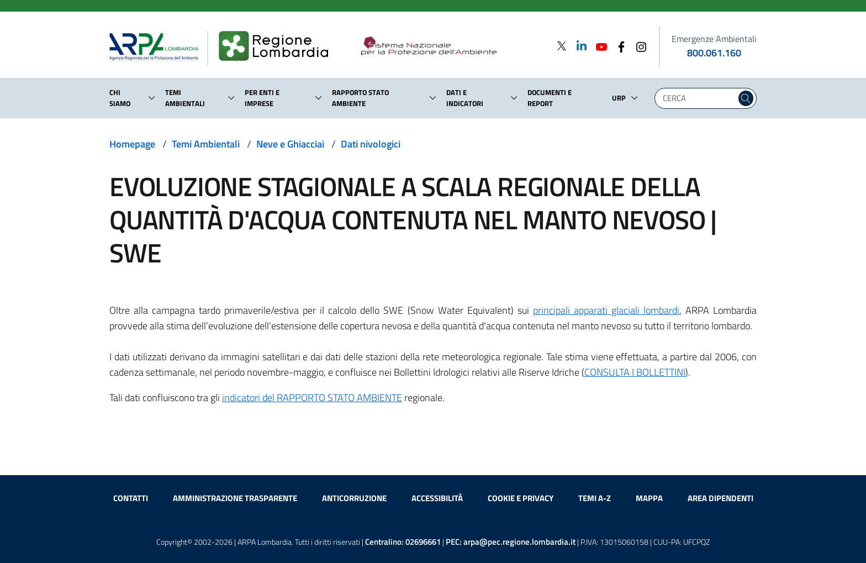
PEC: (510, 541)
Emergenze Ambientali (714, 38)
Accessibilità (437, 498)
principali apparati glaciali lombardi (606, 310)
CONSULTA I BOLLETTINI (634, 372)
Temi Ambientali (206, 143)
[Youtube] (598, 45)
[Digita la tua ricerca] (698, 98)
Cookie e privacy (520, 498)
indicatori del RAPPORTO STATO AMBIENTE (312, 397)
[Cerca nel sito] (745, 98)
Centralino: (403, 541)
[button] (152, 98)
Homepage (132, 143)
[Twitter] (561, 45)
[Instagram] (638, 45)
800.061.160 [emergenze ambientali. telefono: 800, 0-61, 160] (714, 52)
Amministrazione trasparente (235, 498)
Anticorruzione (354, 498)
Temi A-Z (594, 498)
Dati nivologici (370, 143)
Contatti (130, 498)
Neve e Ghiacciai (290, 143)
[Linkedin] (578, 45)
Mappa (649, 498)
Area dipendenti (720, 498)
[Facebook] (618, 45)
